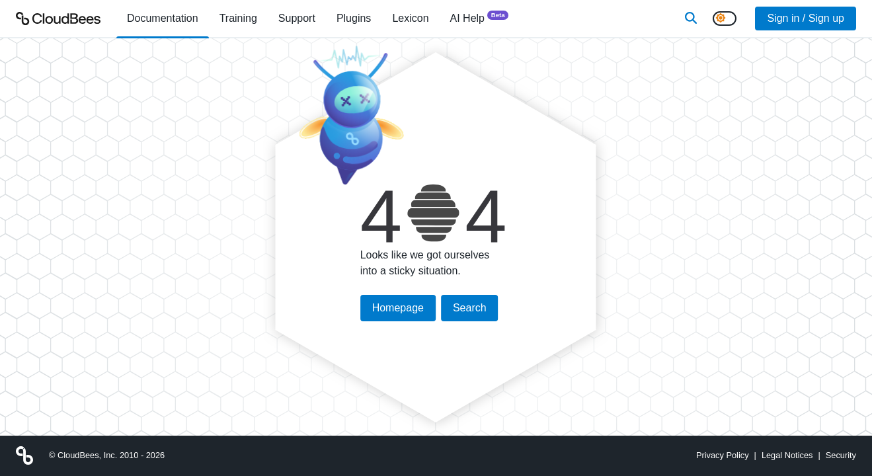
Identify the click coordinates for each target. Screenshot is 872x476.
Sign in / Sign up (805, 18)
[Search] (691, 18)
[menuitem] (162, 18)
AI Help (479, 17)
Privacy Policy (722, 455)
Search (470, 307)
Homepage (398, 307)
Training (238, 18)
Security (841, 455)
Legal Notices (787, 455)
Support (296, 18)
